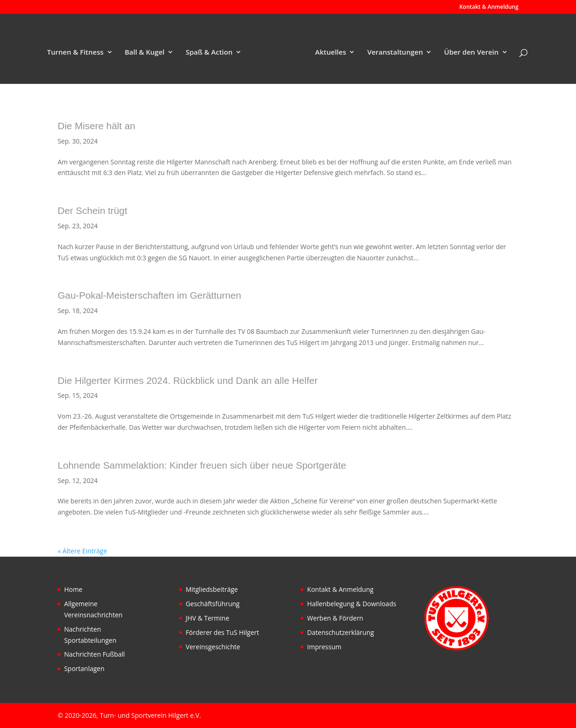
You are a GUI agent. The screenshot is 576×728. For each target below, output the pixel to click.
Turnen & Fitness (75, 52)
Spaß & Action (209, 52)
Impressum (324, 646)
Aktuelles (330, 52)
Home (73, 589)
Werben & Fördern (335, 618)
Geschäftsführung (213, 603)
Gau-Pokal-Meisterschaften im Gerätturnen (149, 295)
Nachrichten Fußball (94, 654)
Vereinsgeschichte (213, 646)
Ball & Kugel (144, 52)
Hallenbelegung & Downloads (351, 603)
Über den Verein (471, 52)
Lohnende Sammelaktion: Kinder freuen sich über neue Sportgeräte (201, 465)
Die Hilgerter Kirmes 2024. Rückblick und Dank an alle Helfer (187, 380)
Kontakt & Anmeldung (489, 7)
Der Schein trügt (92, 210)
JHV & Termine (207, 618)
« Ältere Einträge (82, 550)
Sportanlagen (84, 668)
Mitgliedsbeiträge (212, 589)
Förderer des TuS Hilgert (222, 632)
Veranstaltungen (395, 52)
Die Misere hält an (96, 125)
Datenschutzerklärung (340, 632)
